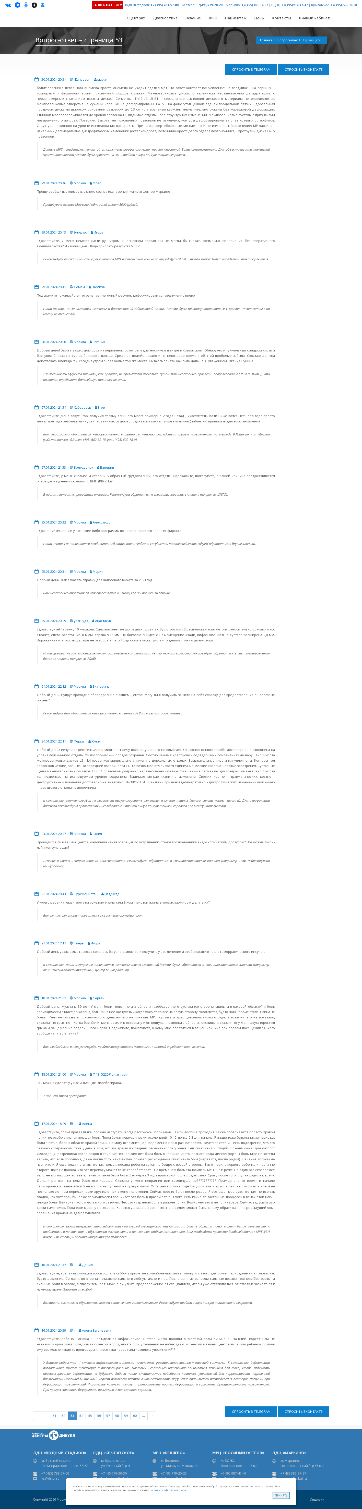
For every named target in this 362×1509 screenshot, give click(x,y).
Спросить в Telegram (251, 69)
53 (72, 1415)
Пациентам (236, 17)
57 (108, 1415)
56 (99, 1415)
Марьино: (233, 5)
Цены (259, 17)
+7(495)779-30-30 (343, 5)
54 (81, 1415)
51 (54, 1415)
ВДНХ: (276, 5)
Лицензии (317, 1499)
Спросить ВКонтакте (304, 69)
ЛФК (212, 17)
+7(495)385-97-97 (254, 5)
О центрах (135, 17)
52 (63, 1415)
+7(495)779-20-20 (209, 5)
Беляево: (188, 5)
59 (126, 1415)
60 (135, 1415)
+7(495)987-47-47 (294, 5)
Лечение (193, 17)
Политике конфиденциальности (168, 1490)
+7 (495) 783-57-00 (164, 5)
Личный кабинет (314, 17)
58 (117, 1415)
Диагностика (165, 17)
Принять (281, 1495)
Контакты (281, 17)
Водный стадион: (137, 5)
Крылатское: (320, 5)
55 (90, 1415)
